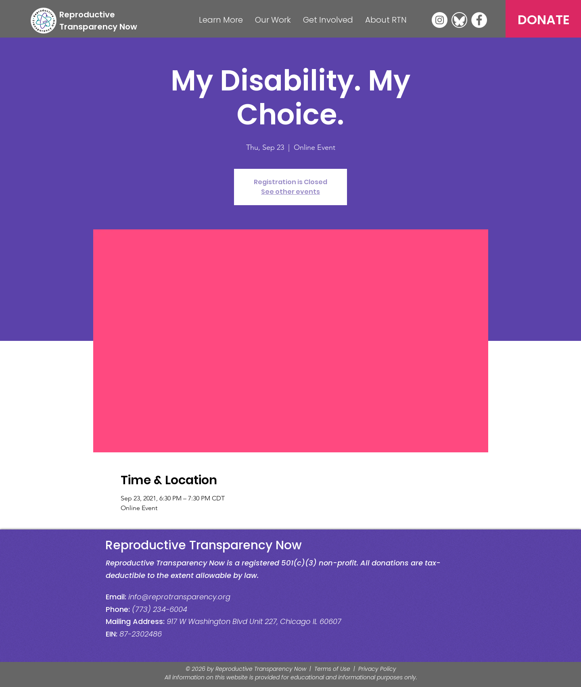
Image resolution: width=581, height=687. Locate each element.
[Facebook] (479, 20)
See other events (290, 191)
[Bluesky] (459, 20)
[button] (221, 20)
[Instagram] (439, 20)
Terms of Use (332, 669)
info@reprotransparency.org (179, 597)
